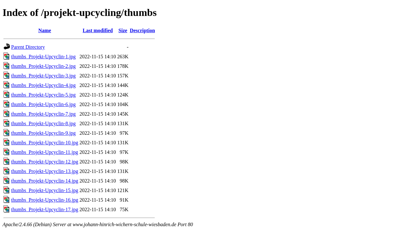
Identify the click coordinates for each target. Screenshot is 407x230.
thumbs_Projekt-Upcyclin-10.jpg (44, 142)
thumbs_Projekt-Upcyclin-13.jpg (44, 171)
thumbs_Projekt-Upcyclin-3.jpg (43, 75)
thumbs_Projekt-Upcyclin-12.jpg (44, 161)
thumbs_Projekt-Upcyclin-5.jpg (43, 94)
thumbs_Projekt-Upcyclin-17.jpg (44, 209)
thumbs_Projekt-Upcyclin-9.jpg (43, 133)
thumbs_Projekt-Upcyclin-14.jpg (44, 180)
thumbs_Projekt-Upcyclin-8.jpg (43, 123)
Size (123, 30)
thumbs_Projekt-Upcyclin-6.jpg (43, 104)
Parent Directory (28, 47)
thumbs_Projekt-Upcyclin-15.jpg (44, 190)
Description (142, 30)
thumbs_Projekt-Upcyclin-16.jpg (44, 200)
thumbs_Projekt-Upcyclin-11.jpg (44, 152)
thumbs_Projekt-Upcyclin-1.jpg (43, 56)
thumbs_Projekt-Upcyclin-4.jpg (43, 85)
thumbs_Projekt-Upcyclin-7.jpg (43, 114)
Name (44, 30)
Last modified (98, 30)
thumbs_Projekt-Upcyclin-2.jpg (43, 66)
